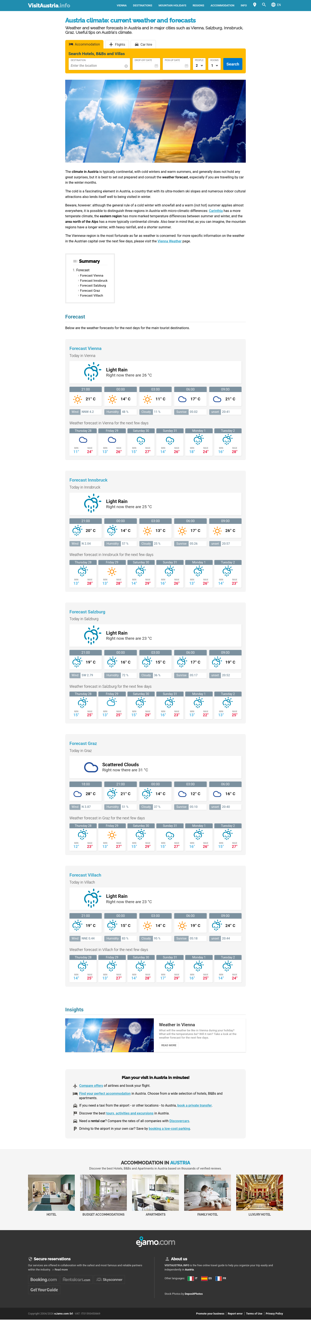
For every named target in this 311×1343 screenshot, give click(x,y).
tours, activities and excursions (130, 1118)
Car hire (146, 45)
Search (232, 64)
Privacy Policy (274, 1318)
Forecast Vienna (91, 275)
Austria (189, 1274)
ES (206, 1283)
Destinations (142, 5)
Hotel (51, 1200)
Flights (120, 45)
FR (220, 1283)
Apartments (155, 1200)
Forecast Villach (91, 295)
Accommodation (222, 5)
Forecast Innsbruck (93, 281)
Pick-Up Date (172, 60)
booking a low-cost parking (169, 1133)
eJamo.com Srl (63, 1318)
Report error (235, 1318)
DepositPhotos (194, 1298)
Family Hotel (207, 1200)
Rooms (214, 60)
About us (179, 1263)
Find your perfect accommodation (105, 1098)
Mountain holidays (172, 5)
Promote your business (210, 1318)
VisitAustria (49, 5)
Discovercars (179, 1126)
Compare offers (91, 1090)
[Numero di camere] (214, 65)
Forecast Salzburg (93, 285)
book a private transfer (194, 1110)
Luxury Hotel (259, 1200)
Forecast (82, 270)
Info (244, 5)
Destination (78, 60)
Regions (198, 5)
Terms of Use (254, 1318)
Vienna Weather (170, 241)
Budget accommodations (103, 1200)
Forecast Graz (90, 291)
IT (193, 1283)
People (199, 60)
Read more (61, 1274)
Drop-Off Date (143, 60)
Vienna (122, 5)
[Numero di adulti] (199, 65)
